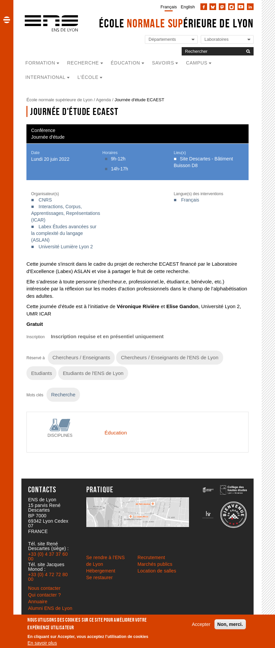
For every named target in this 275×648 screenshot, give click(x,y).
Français (169, 6)
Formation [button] (40, 63)
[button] (6, 19)
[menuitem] (167, 6)
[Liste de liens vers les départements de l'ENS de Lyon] (171, 39)
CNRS (45, 200)
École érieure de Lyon (176, 23)
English (188, 6)
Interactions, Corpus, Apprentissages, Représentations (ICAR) (65, 213)
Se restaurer (99, 577)
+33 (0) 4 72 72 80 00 (48, 577)
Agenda (103, 99)
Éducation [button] (125, 63)
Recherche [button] (83, 63)
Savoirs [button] (163, 63)
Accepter (201, 624)
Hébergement (100, 570)
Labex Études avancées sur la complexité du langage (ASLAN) (63, 233)
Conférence (43, 130)
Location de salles (157, 570)
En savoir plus (42, 643)
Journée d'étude (48, 137)
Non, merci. (230, 624)
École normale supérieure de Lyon (59, 99)
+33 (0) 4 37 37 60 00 (48, 556)
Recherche (63, 394)
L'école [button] (87, 77)
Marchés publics (155, 564)
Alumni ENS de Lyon (50, 608)
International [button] (45, 77)
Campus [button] (196, 63)
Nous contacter (44, 588)
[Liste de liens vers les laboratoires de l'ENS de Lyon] (227, 39)
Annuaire (38, 601)
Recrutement (151, 557)
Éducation (116, 432)
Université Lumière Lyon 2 (65, 246)
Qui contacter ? (44, 595)
